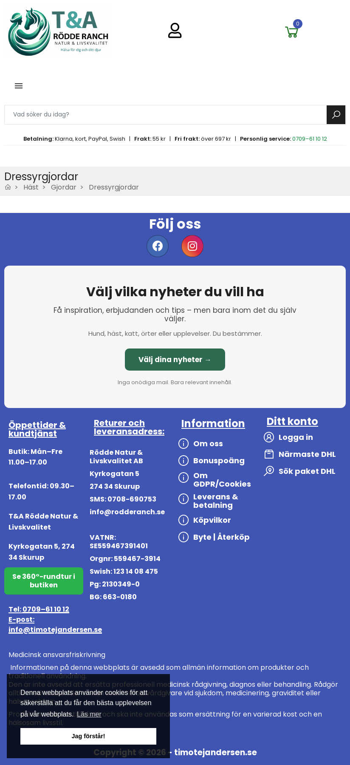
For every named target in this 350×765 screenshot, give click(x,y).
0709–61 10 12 (309, 139)
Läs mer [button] (89, 714)
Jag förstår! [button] (88, 736)
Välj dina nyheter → (175, 359)
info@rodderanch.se (127, 512)
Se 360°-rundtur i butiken (43, 581)
